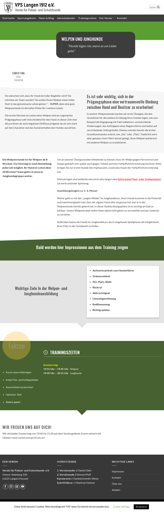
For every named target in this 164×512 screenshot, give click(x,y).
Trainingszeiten (87, 18)
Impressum (118, 471)
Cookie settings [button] (121, 506)
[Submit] (158, 7)
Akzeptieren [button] (141, 506)
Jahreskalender (66, 18)
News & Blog (46, 18)
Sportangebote (26, 18)
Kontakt (122, 18)
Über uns (117, 483)
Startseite (8, 18)
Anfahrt (116, 489)
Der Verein (106, 18)
